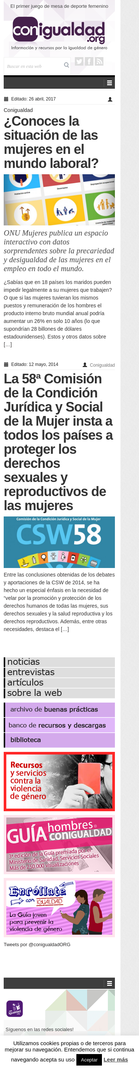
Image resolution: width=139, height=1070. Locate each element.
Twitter (79, 61)
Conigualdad (18, 110)
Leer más (115, 1059)
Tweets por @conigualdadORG (37, 944)
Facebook (89, 61)
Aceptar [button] (89, 1060)
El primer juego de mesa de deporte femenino (59, 6)
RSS (99, 61)
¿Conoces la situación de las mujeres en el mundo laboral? (51, 142)
